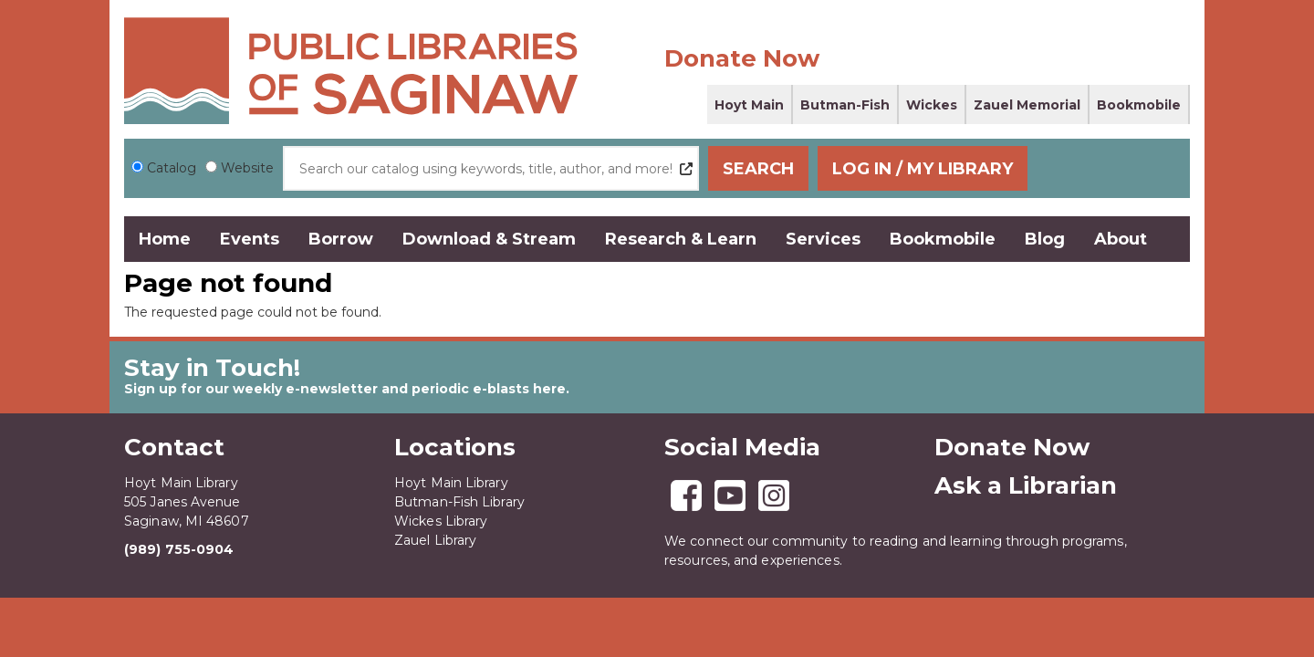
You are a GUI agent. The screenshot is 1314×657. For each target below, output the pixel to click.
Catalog (171, 168)
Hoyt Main (749, 105)
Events (249, 239)
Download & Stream (489, 239)
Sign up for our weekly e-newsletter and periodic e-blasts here (345, 389)
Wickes (931, 105)
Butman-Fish (845, 105)
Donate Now (741, 58)
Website (247, 168)
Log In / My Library (1077, 169)
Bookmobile (1139, 105)
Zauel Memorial (1027, 105)
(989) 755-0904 (179, 549)
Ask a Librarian (1025, 485)
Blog (1045, 239)
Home (165, 239)
